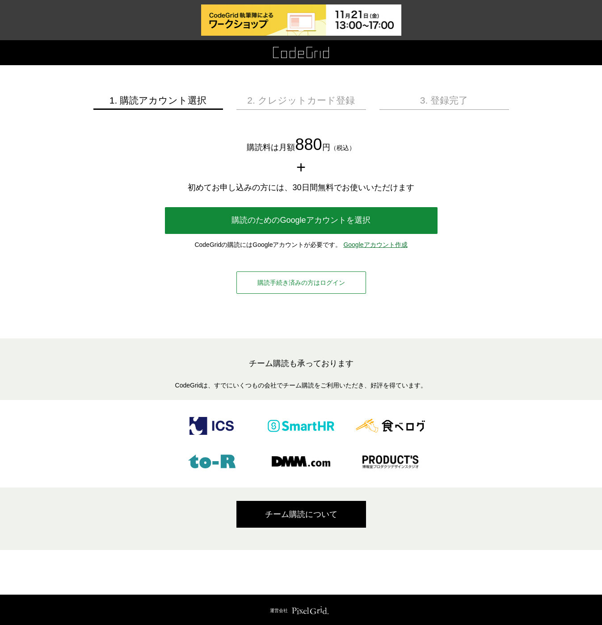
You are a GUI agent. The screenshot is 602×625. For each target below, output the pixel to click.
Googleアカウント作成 (375, 244)
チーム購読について (301, 514)
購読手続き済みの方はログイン (301, 282)
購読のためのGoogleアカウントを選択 (301, 220)
